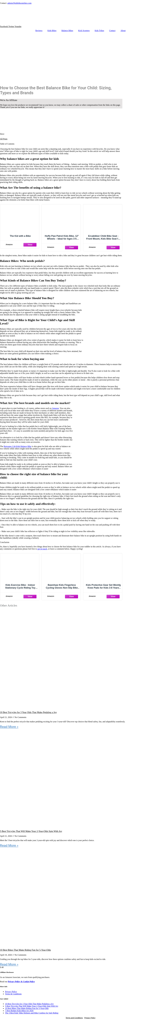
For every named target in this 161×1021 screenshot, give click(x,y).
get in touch (42, 549)
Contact (112, 30)
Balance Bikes (67, 30)
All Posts (3, 139)
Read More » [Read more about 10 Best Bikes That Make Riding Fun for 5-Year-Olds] (9, 964)
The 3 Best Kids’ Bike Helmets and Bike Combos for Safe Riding (31, 1013)
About (123, 30)
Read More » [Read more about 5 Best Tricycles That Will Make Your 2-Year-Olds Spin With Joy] (9, 845)
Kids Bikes (52, 30)
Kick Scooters (84, 30)
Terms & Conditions (13, 994)
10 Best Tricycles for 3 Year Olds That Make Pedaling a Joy (28, 712)
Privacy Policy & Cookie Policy (21, 981)
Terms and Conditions (74, 1018)
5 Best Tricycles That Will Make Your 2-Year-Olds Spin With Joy (31, 831)
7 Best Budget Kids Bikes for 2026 (19, 1011)
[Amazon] (19, 244)
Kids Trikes (99, 30)
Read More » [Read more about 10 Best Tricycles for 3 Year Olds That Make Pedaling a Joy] (9, 727)
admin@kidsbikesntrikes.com (19, 3)
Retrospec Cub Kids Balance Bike (17, 446)
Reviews (38, 30)
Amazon (55, 408)
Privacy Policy (11, 992)
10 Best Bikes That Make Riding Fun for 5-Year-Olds (25, 950)
